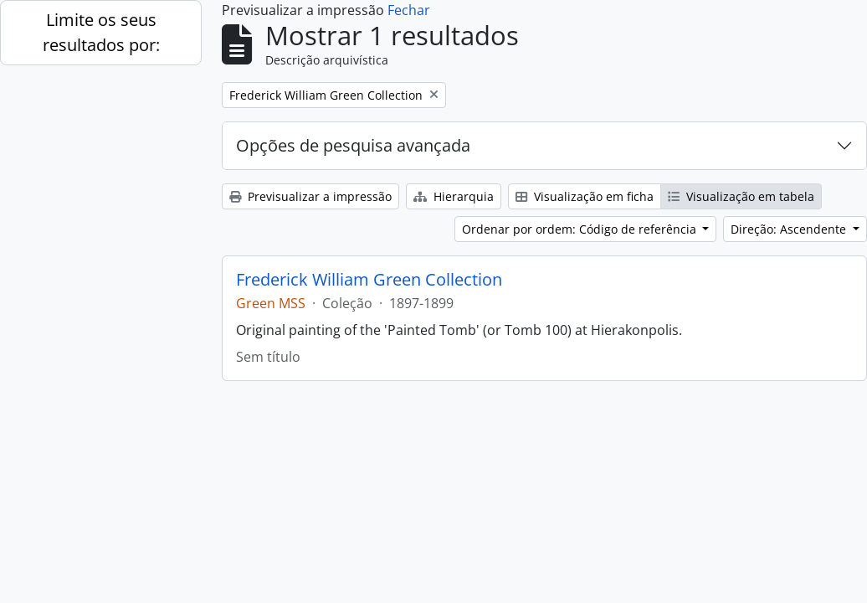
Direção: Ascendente (790, 229)
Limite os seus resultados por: (101, 32)
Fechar (408, 10)
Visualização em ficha (585, 196)
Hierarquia (453, 196)
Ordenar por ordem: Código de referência (581, 229)
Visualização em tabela (741, 196)
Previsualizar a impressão (310, 196)
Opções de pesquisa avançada (353, 145)
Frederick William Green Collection (369, 280)
